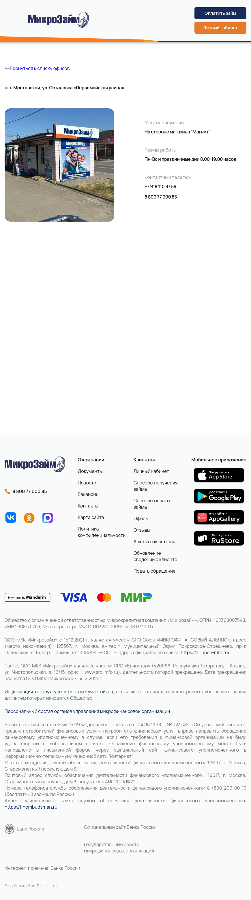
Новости (87, 483)
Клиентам (145, 459)
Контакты (88, 506)
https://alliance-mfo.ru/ (205, 652)
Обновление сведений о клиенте (155, 556)
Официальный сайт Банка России (120, 827)
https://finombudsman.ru (31, 807)
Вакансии (88, 494)
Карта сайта (91, 517)
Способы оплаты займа (152, 503)
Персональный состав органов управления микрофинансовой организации (87, 711)
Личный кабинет (220, 27)
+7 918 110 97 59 (160, 186)
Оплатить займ (220, 13)
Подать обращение (155, 571)
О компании (91, 459)
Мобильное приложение (218, 459)
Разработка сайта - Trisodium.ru (31, 885)
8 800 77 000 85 (161, 197)
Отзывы (142, 530)
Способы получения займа (156, 486)
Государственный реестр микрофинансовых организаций (119, 847)
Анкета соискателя (154, 541)
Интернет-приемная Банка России (42, 868)
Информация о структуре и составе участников (59, 691)
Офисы (141, 518)
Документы (90, 471)
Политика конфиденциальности (99, 532)
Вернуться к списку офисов (37, 68)
